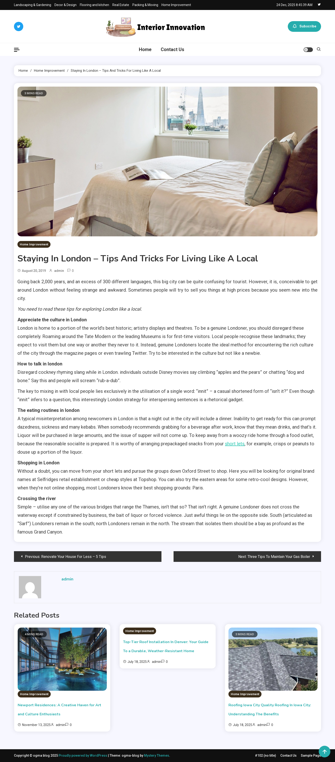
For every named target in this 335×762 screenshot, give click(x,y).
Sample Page (311, 755)
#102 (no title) (265, 755)
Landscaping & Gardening (32, 5)
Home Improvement (176, 5)
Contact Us (172, 49)
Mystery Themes (156, 755)
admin (59, 271)
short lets (235, 443)
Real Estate (120, 5)
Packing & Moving (145, 5)
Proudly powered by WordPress (83, 755)
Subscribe (304, 26)
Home (145, 49)
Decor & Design (65, 5)
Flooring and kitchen (94, 5)
